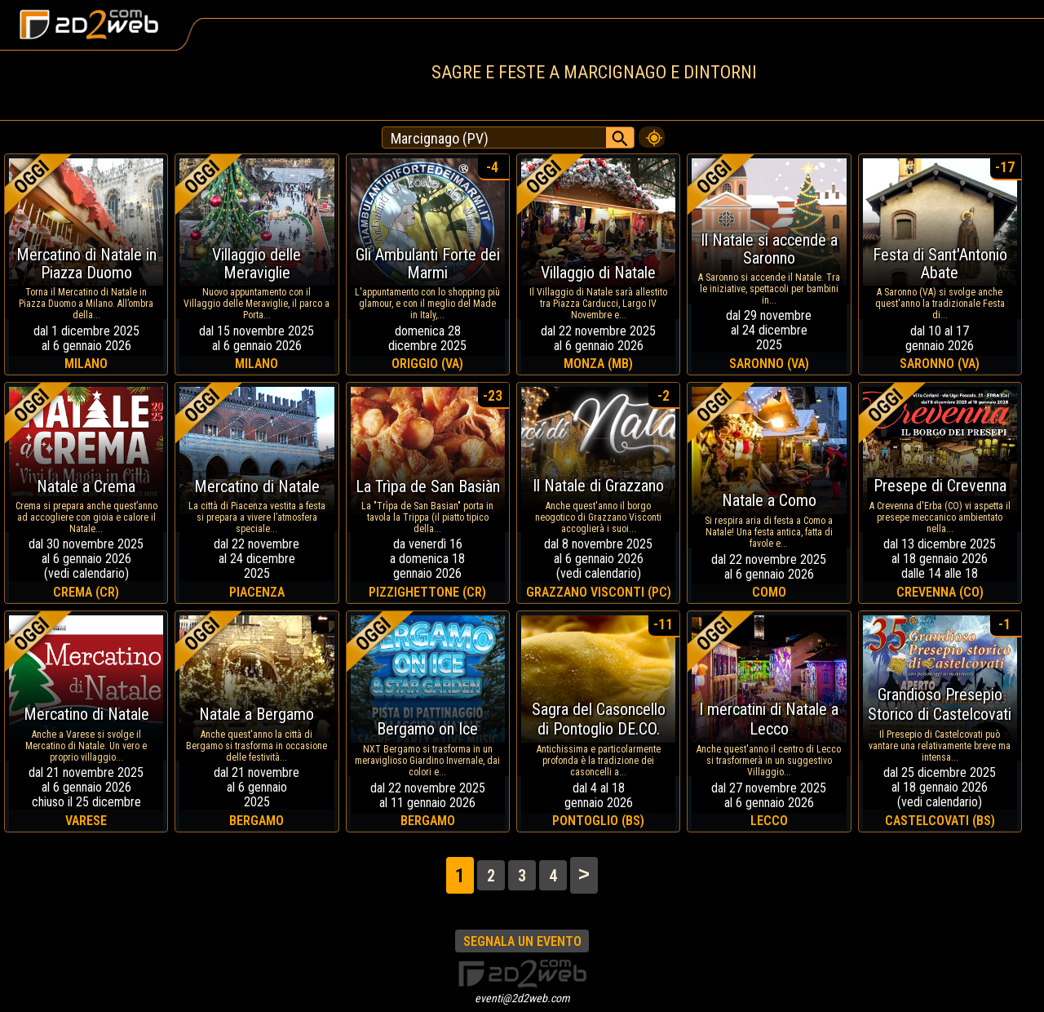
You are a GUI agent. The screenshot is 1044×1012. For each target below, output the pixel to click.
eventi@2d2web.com (522, 998)
